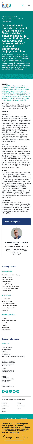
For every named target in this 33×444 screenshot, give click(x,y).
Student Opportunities (8, 308)
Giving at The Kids (7, 301)
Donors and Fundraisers (9, 321)
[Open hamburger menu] (28, 5)
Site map (4, 411)
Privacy (19, 403)
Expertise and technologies (10, 288)
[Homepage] (6, 5)
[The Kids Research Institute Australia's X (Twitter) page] (10, 391)
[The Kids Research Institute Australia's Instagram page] (6, 391)
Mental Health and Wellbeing (10, 286)
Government (5, 327)
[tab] (15, 247)
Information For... (9, 315)
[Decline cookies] (27, 437)
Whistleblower (5, 406)
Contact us (5, 310)
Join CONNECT (6, 299)
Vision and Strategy (7, 347)
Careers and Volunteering (9, 305)
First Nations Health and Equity (11, 275)
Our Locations (6, 354)
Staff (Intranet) (6, 329)
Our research (12, 16)
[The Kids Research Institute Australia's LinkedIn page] (17, 391)
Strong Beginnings (7, 284)
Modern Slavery (21, 406)
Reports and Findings (9, 19)
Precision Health (6, 281)
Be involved (6, 295)
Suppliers (4, 325)
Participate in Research (8, 303)
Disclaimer (4, 403)
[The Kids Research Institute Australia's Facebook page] (3, 391)
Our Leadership (6, 349)
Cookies (4, 408)
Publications (5, 352)
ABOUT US (5, 343)
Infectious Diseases (7, 279)
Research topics (6, 290)
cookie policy (14, 432)
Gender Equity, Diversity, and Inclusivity (13, 356)
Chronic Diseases (7, 277)
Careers (19, 408)
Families (4, 318)
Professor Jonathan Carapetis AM (16, 243)
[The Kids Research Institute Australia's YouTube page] (14, 391)
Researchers (5, 323)
